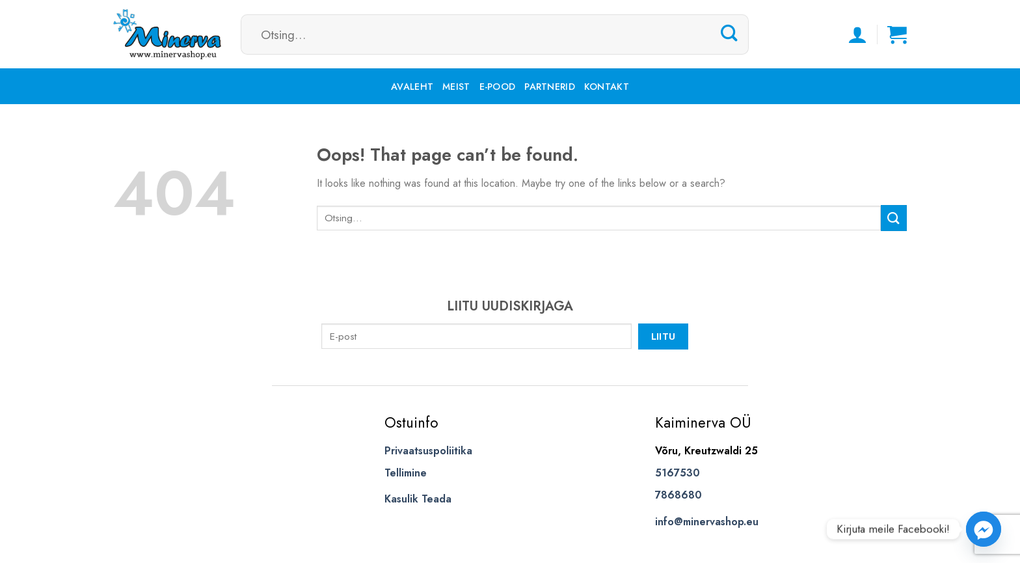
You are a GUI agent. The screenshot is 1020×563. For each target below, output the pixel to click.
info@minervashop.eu (706, 521)
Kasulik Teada (417, 498)
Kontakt (606, 86)
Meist (456, 86)
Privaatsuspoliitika (428, 450)
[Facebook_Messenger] (983, 529)
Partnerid (549, 86)
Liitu (663, 336)
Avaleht (412, 86)
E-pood (497, 86)
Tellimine (405, 472)
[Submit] (729, 34)
